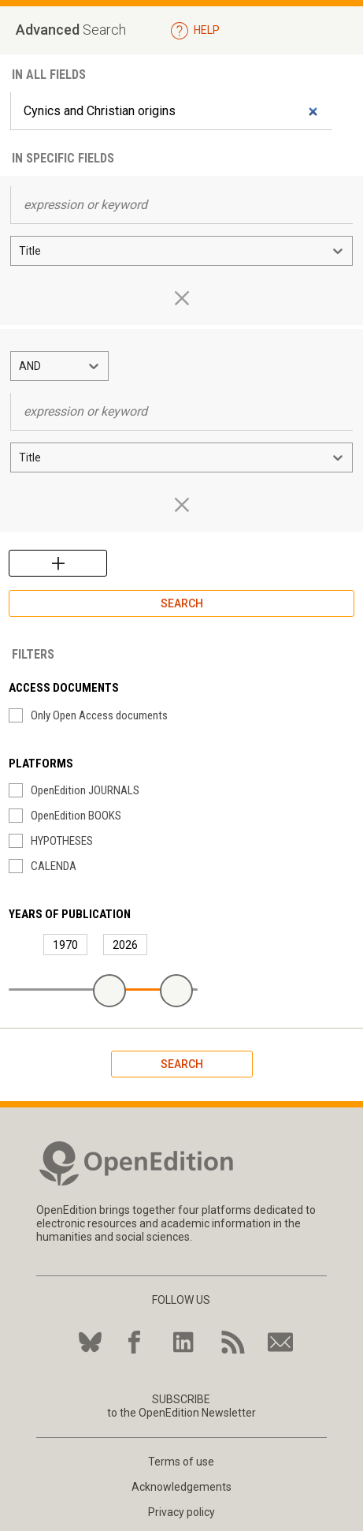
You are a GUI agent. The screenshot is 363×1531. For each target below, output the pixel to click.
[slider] (109, 990)
